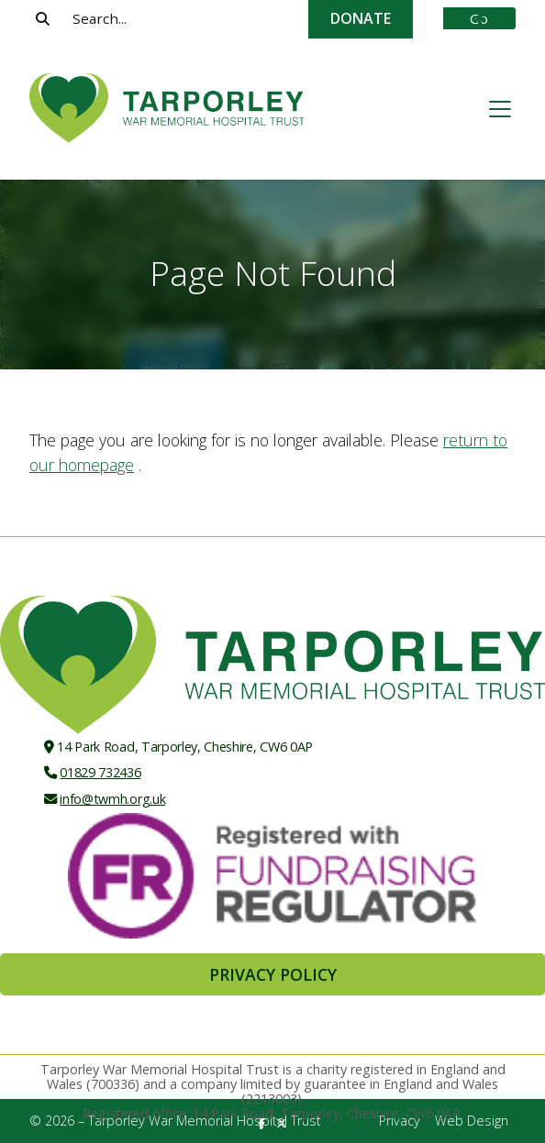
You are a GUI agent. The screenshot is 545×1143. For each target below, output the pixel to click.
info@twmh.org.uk (112, 799)
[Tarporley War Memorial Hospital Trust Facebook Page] (480, 19)
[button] (500, 109)
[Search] (248, 18)
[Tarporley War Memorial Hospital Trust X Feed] (508, 19)
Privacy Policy (273, 974)
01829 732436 (100, 772)
